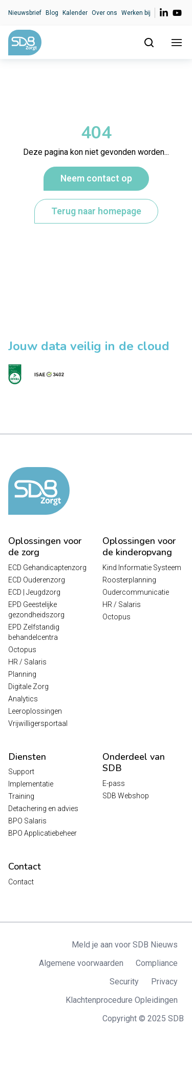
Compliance (157, 963)
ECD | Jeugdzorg (34, 592)
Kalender (75, 12)
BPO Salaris (27, 821)
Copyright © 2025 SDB (143, 1018)
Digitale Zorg (28, 686)
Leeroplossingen (35, 711)
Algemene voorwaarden (81, 963)
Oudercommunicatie (135, 592)
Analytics (23, 699)
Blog (52, 12)
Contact (21, 882)
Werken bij (136, 12)
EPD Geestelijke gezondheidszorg (36, 609)
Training (21, 796)
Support (21, 772)
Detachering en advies (43, 808)
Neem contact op (96, 178)
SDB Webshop (125, 796)
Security (124, 981)
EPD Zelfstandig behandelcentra (33, 632)
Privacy (164, 981)
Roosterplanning (129, 580)
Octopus (22, 649)
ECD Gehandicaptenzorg (47, 567)
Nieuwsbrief (24, 12)
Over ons (104, 12)
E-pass (113, 783)
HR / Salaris (27, 662)
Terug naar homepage (96, 211)
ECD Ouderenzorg (36, 580)
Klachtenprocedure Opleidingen (122, 1000)
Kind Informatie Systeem (141, 567)
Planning (22, 674)
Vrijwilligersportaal (38, 723)
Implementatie (30, 784)
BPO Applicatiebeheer (42, 833)
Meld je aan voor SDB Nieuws (125, 945)
